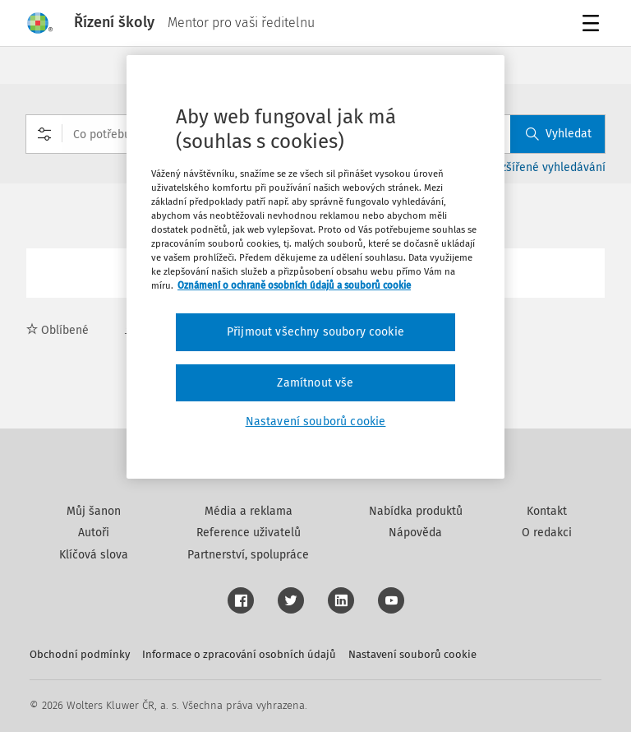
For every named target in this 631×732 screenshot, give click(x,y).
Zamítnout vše (315, 383)
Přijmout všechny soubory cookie (315, 332)
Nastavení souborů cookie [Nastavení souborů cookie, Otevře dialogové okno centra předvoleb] (316, 422)
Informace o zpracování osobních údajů (239, 654)
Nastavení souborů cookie (412, 654)
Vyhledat (559, 134)
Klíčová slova (93, 555)
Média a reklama (248, 511)
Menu (594, 25)
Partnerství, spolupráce (248, 555)
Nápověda (415, 533)
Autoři (93, 533)
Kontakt (547, 511)
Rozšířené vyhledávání (547, 167)
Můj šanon (94, 511)
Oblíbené (57, 330)
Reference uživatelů (248, 533)
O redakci (547, 533)
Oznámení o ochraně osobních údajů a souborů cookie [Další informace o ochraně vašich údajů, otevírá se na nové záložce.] (294, 285)
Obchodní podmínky (80, 654)
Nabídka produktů (416, 511)
